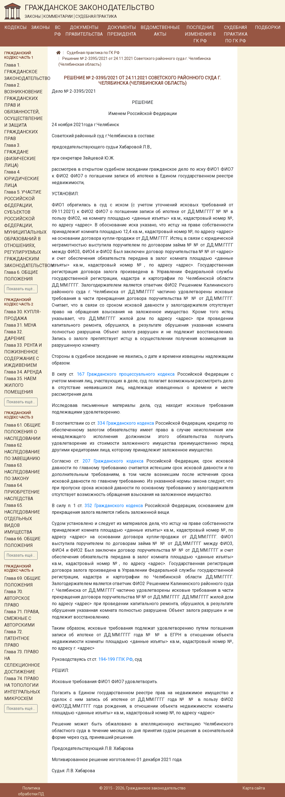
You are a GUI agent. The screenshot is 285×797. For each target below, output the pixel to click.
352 (88, 505)
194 (102, 659)
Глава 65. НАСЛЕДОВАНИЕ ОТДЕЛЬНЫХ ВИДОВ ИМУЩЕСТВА (22, 519)
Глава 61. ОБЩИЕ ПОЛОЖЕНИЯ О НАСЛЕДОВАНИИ (22, 431)
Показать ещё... (21, 289)
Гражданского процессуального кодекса (131, 374)
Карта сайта (254, 788)
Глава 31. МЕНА (20, 325)
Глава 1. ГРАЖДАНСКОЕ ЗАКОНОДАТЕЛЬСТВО (27, 71)
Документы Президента (121, 31)
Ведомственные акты (160, 31)
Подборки (268, 27)
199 (111, 659)
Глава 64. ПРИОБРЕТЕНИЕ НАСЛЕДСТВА (22, 492)
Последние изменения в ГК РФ (200, 34)
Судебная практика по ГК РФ (235, 34)
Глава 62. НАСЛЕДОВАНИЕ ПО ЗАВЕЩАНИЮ (22, 451)
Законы (40, 27)
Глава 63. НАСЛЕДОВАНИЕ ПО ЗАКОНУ (22, 472)
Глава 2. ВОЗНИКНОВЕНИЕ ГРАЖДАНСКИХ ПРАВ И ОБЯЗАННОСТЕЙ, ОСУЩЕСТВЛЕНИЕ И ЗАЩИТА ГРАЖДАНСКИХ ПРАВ (23, 111)
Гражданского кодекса (130, 423)
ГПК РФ (124, 659)
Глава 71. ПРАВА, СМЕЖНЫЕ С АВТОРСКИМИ (21, 618)
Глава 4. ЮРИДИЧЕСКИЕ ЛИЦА (21, 178)
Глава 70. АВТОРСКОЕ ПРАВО (17, 598)
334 (101, 423)
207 (86, 461)
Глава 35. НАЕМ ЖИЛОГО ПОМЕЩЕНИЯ (20, 385)
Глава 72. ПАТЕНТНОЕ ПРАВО (16, 638)
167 (80, 374)
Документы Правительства (84, 31)
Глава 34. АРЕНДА (23, 372)
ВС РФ (57, 31)
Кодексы (15, 27)
